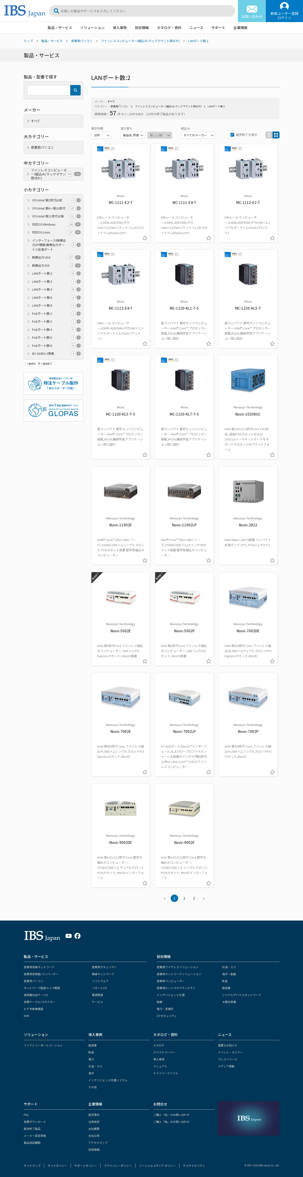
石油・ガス (229, 967)
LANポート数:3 (56, 281)
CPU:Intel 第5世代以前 (56, 200)
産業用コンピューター (171, 981)
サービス (97, 1002)
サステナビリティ (194, 1165)
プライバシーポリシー (118, 1165)
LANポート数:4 (56, 289)
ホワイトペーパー (164, 1052)
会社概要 (94, 1129)
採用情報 (94, 1149)
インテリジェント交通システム (107, 1080)
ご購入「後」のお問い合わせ (171, 1122)
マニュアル (160, 1066)
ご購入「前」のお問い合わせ (171, 1115)
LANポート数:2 (198, 41)
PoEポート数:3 (56, 321)
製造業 (226, 988)
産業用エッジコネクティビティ (176, 988)
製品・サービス (60, 27)
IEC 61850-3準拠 (56, 353)
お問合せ (160, 1104)
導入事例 (120, 27)
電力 (91, 1059)
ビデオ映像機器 (33, 1009)
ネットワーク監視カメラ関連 (42, 988)
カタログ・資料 (169, 27)
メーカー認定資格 (35, 1136)
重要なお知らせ (227, 1045)
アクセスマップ (98, 1142)
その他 (92, 1087)
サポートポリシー (85, 1165)
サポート (218, 27)
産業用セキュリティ (104, 967)
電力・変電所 (165, 1009)
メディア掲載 (226, 1066)
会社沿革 (94, 1136)
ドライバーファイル (165, 1073)
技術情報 (142, 27)
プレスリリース (227, 1059)
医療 (159, 1002)
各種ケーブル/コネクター (39, 1002)
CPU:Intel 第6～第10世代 (56, 208)
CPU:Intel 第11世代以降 (56, 216)
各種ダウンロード (35, 1122)
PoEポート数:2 (56, 313)
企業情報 (240, 27)
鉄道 (225, 981)
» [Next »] (203, 898)
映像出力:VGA (56, 257)
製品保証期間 (32, 1142)
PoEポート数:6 (56, 337)
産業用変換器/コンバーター (41, 974)
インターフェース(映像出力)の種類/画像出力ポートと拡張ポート (56, 245)
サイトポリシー (57, 1165)
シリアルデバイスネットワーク (241, 995)
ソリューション (92, 27)
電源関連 (97, 995)
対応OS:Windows (56, 224)
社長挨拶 (94, 1122)
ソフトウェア (100, 981)
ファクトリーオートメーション (43, 1045)
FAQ (26, 1115)
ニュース (196, 27)
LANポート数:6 (56, 297)
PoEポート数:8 (56, 345)
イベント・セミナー (230, 1052)
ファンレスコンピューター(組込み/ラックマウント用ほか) (140, 41)
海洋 (91, 1073)
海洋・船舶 (229, 974)
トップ (28, 41)
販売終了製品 (32, 1129)
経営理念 (94, 1115)
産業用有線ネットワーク (39, 967)
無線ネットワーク (103, 974)
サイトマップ (32, 1165)
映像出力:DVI (56, 265)
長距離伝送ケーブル (36, 995)
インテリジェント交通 (171, 995)
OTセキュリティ (167, 1016)
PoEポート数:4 (56, 329)
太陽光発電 (229, 1002)
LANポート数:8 (56, 305)
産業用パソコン (81, 41)
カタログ (158, 1045)
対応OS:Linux (56, 232)
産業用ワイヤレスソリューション (178, 967)
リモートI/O (99, 988)
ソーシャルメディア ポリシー (157, 1165)
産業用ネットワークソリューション (179, 974)
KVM (26, 1016)
